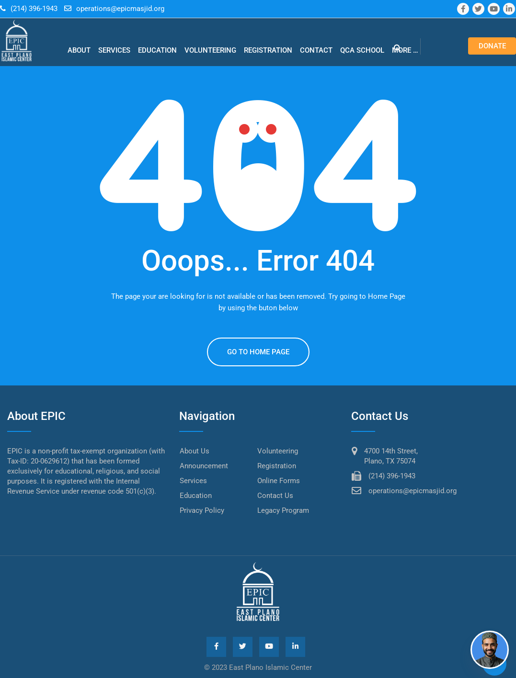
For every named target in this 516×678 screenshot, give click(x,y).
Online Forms (278, 480)
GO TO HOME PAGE (258, 352)
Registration (268, 50)
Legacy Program (283, 510)
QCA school (362, 50)
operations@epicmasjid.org (120, 8)
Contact (316, 50)
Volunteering (210, 50)
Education (157, 50)
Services (114, 50)
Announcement (204, 466)
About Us (194, 451)
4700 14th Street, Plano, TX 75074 (391, 456)
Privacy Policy (202, 510)
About (79, 50)
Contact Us (275, 495)
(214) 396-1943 (34, 8)
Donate (492, 46)
